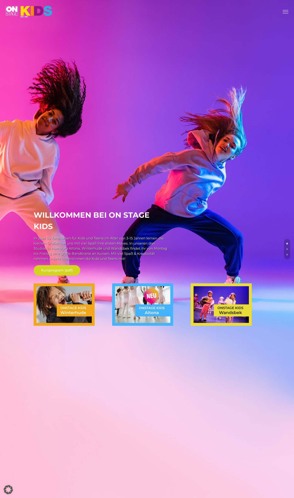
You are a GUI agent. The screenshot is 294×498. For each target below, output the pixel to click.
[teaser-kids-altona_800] (142, 288)
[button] (8, 489)
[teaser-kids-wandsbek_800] (221, 288)
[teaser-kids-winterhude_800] (64, 288)
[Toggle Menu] (285, 11)
